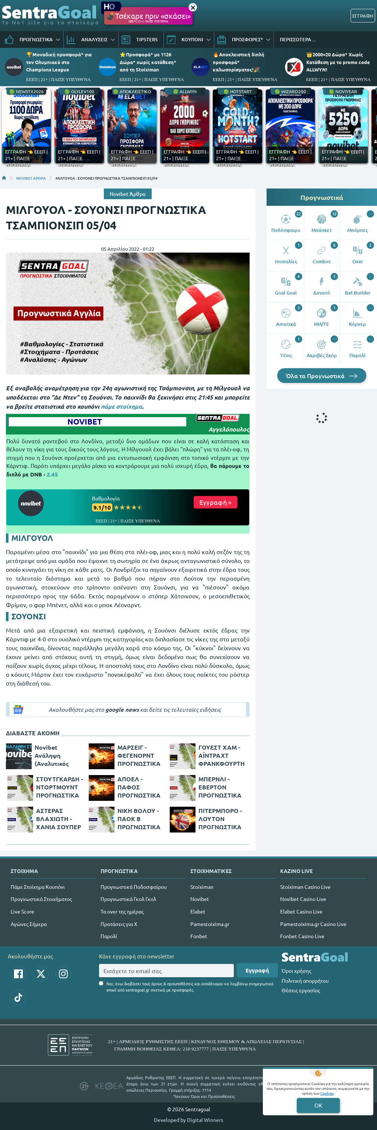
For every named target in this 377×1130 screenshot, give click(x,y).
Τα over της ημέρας (122, 911)
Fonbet (198, 936)
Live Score (22, 911)
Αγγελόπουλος (228, 429)
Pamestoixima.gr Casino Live (313, 923)
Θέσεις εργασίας (301, 990)
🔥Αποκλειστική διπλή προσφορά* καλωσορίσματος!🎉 (238, 61)
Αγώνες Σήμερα (29, 923)
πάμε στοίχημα (121, 406)
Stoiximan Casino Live (305, 886)
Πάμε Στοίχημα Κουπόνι (38, 886)
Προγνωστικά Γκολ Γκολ (128, 898)
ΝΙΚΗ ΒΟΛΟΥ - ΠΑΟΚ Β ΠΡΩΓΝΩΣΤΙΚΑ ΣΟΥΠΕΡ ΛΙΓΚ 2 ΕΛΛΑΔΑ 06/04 (139, 819)
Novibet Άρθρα (128, 193)
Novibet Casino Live (303, 898)
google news (122, 709)
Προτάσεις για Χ (119, 923)
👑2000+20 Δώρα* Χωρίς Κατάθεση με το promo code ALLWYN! (338, 61)
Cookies (327, 1093)
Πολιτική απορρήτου (305, 980)
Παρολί (109, 936)
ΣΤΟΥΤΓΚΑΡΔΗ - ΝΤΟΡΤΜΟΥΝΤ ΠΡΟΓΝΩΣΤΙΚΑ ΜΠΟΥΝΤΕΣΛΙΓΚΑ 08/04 (59, 787)
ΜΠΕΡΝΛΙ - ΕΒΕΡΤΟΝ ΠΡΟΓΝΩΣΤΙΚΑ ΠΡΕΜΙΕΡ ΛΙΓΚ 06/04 (220, 787)
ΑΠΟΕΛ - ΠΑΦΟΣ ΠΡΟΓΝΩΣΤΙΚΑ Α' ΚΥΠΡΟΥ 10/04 (139, 787)
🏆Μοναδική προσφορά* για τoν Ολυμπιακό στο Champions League (59, 61)
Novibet (199, 898)
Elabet (197, 911)
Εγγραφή (257, 970)
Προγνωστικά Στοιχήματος (41, 898)
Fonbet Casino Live (302, 936)
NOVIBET (84, 421)
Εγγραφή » (216, 502)
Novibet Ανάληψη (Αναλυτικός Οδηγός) (52, 755)
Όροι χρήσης (296, 970)
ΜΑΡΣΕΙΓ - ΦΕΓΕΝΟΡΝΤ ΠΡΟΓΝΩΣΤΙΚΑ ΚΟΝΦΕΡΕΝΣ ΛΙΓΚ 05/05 (139, 755)
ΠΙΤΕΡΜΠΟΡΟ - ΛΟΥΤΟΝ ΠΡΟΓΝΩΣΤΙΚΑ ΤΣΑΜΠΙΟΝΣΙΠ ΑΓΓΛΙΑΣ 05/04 (220, 819)
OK (318, 1105)
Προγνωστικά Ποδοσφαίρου (134, 886)
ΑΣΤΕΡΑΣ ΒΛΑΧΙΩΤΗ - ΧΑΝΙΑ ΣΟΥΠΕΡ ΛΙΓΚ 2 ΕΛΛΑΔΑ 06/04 (59, 819)
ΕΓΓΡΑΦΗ (362, 16)
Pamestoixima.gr (209, 923)
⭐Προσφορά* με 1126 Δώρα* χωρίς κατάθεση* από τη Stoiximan (148, 61)
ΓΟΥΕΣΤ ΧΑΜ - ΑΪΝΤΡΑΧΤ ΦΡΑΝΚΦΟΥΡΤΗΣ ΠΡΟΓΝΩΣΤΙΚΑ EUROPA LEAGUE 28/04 (221, 755)
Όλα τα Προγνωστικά (321, 376)
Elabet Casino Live (301, 911)
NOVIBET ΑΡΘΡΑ (31, 178)
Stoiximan (202, 886)
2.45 (52, 474)
